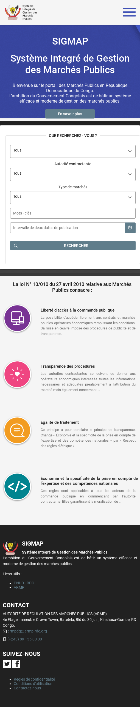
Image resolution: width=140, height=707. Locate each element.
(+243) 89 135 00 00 (24, 639)
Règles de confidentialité (34, 679)
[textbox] (73, 213)
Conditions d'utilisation (33, 683)
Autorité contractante (72, 164)
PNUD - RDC (24, 583)
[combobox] (73, 151)
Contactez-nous (27, 688)
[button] (70, 114)
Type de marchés (72, 187)
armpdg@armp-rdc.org (27, 631)
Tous (17, 150)
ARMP (19, 587)
